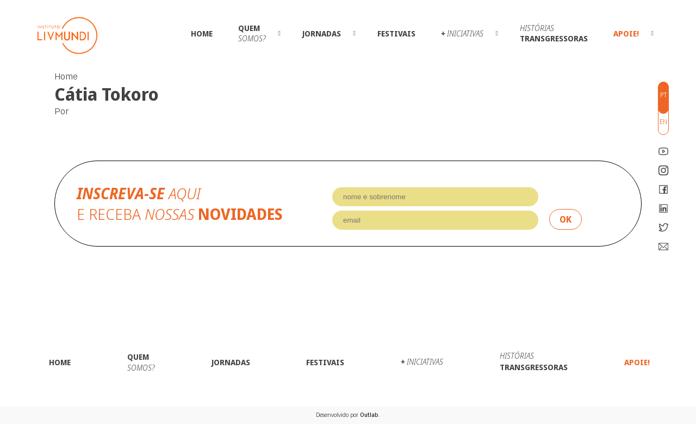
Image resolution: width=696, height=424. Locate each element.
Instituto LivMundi (67, 35)
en (663, 121)
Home (202, 33)
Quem (252, 33)
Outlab (370, 415)
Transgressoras (554, 33)
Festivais (396, 33)
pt (663, 95)
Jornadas (321, 33)
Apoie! (626, 33)
